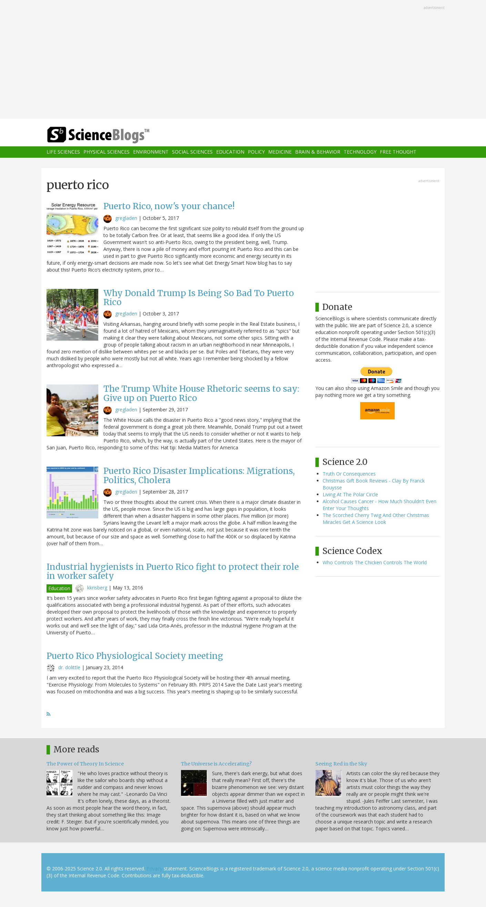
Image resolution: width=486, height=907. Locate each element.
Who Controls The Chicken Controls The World (375, 562)
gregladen (126, 218)
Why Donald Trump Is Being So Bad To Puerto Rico (198, 298)
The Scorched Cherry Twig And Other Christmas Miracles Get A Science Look (376, 518)
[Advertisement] (243, 60)
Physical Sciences (106, 152)
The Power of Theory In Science (85, 764)
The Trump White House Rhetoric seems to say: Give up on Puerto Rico (201, 393)
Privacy (154, 868)
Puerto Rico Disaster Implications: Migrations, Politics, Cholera (199, 475)
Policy (256, 152)
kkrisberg (97, 587)
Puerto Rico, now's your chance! (169, 206)
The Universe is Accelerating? (216, 764)
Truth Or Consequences (349, 473)
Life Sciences (63, 152)
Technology (360, 152)
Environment (151, 152)
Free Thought (398, 152)
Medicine (280, 152)
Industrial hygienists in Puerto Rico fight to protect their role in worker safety (173, 571)
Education (230, 152)
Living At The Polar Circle (350, 494)
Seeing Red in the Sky (341, 764)
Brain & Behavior (317, 152)
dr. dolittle (69, 667)
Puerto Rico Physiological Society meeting (135, 656)
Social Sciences (192, 152)
